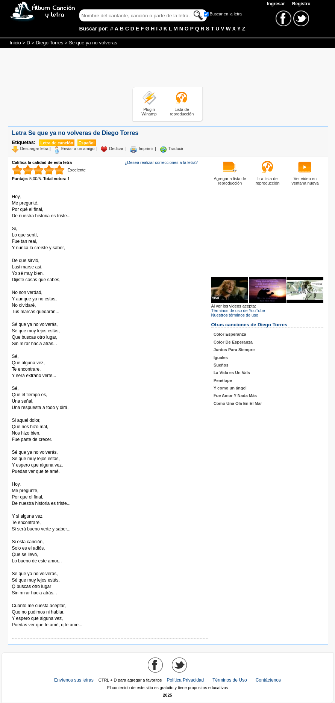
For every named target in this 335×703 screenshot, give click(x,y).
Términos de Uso (229, 680)
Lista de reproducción (182, 111)
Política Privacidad (185, 680)
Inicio (15, 42)
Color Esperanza (230, 334)
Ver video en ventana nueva (304, 180)
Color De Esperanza (233, 342)
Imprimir (146, 148)
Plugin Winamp (148, 111)
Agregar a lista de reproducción (230, 180)
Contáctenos (268, 680)
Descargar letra (34, 148)
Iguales (221, 357)
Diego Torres (49, 42)
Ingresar (276, 3)
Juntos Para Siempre (234, 349)
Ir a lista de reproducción (268, 180)
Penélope (223, 380)
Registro (301, 3)
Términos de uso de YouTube (238, 310)
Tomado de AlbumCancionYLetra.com (43, 599)
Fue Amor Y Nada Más (235, 395)
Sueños (221, 365)
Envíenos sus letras (74, 680)
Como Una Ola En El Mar (238, 403)
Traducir (175, 148)
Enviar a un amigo (78, 148)
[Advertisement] (168, 69)
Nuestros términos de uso (234, 315)
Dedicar (116, 148)
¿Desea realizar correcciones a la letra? (161, 162)
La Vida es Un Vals (232, 372)
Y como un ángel (230, 388)
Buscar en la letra (226, 14)
